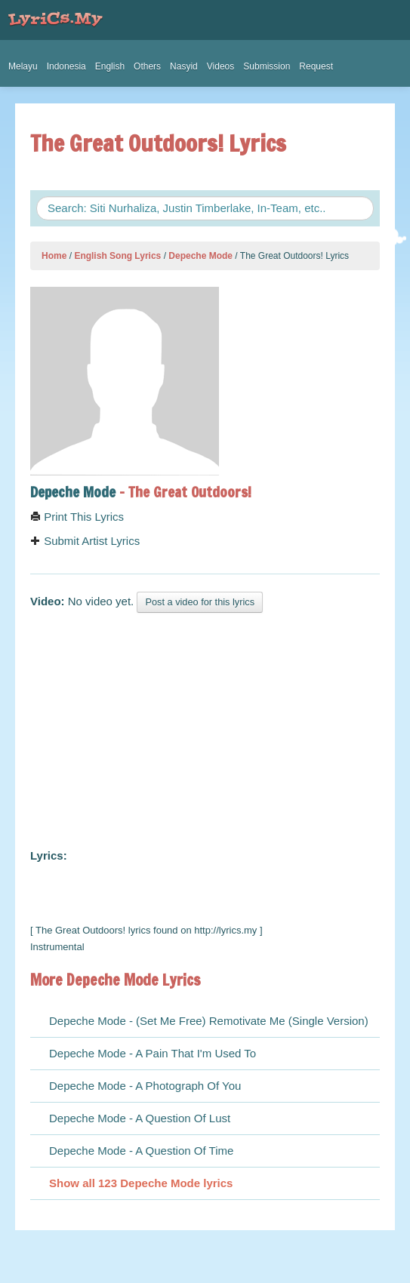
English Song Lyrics (117, 256)
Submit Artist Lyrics (85, 540)
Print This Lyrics (77, 516)
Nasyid (184, 66)
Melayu (23, 66)
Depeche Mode (200, 256)
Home (54, 256)
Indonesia (66, 66)
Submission (266, 66)
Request (316, 66)
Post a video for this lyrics (199, 602)
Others (147, 66)
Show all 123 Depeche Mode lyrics (141, 1183)
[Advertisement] (205, 726)
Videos (220, 66)
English (110, 66)
